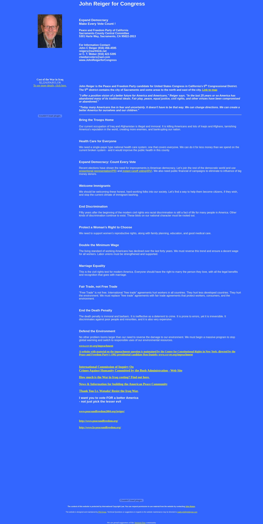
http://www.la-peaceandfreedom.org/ (100, 427)
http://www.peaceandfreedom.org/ (98, 420)
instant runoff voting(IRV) (137, 171)
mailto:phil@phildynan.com (187, 512)
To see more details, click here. (50, 85)
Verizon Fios (139, 522)
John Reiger (190, 506)
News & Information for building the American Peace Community (123, 384)
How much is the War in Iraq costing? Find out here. (114, 377)
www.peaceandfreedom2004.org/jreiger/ (102, 411)
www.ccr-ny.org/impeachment (96, 345)
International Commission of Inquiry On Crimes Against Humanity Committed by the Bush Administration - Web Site (130, 368)
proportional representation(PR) (98, 171)
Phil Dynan (102, 512)
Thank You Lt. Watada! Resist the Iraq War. (108, 391)
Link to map (209, 89)
